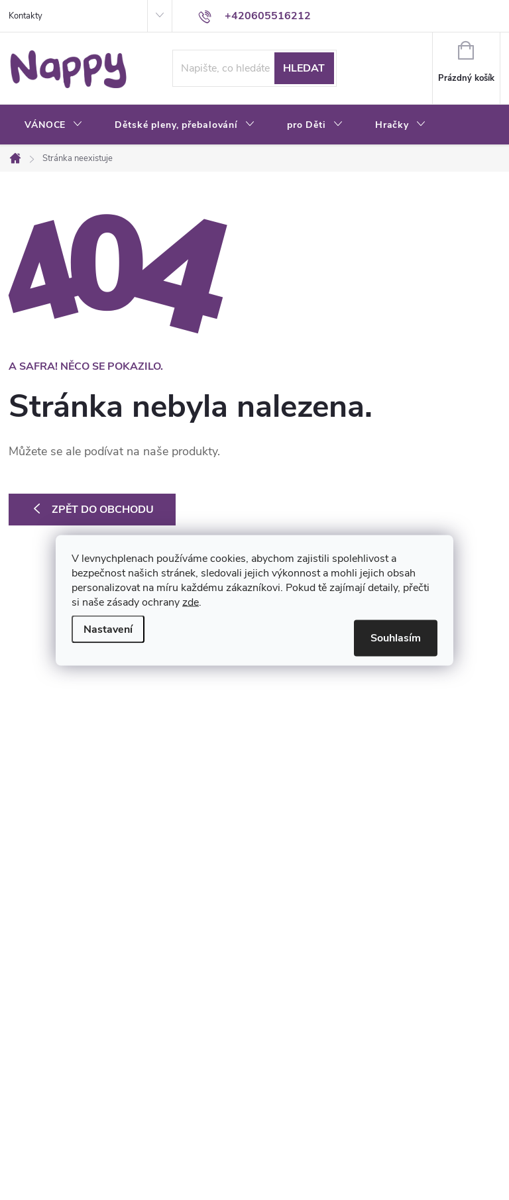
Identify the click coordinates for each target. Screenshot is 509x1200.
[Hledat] (254, 68)
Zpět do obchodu (103, 509)
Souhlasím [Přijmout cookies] (395, 637)
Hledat (304, 68)
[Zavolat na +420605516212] (254, 16)
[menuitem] (54, 125)
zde (190, 601)
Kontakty (25, 16)
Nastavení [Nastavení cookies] (108, 629)
